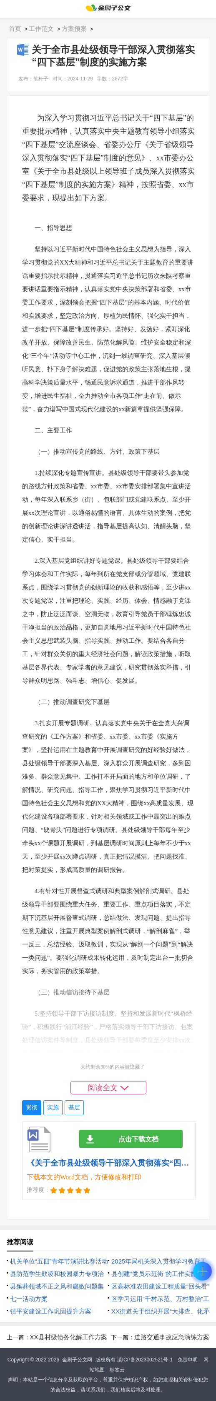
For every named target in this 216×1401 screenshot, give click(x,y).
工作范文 (41, 28)
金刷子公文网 (77, 1360)
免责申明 (188, 1360)
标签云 (117, 1370)
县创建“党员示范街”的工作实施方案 (160, 1273)
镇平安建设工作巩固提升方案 (50, 1311)
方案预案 (74, 28)
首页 (15, 28)
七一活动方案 (29, 1298)
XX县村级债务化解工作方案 (68, 1337)
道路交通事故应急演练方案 (171, 1337)
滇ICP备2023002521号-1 (145, 1360)
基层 (74, 1107)
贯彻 (32, 1107)
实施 (53, 1107)
